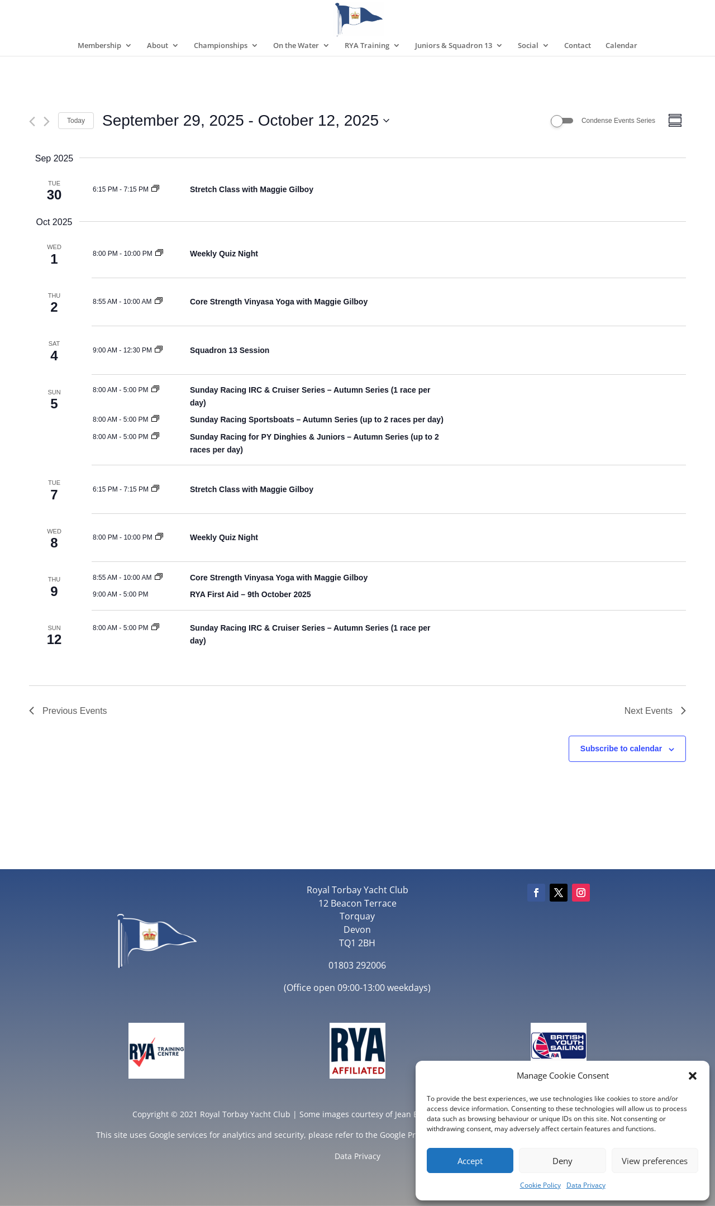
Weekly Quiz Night (224, 253)
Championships (220, 45)
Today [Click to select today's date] (76, 121)
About (157, 45)
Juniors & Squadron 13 (453, 45)
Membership (99, 45)
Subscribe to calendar (621, 748)
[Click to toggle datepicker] (245, 120)
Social (528, 45)
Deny (562, 1160)
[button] (692, 1075)
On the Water (296, 45)
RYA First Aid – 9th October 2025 (250, 594)
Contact (577, 45)
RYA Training (367, 45)
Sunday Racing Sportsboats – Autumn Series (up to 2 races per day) (317, 419)
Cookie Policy (540, 1185)
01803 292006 (357, 965)
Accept (470, 1160)
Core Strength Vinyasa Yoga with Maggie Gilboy (279, 301)
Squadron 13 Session (229, 350)
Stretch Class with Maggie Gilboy (251, 189)
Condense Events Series (618, 121)
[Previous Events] (32, 121)
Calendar (621, 45)
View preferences (655, 1160)
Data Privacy (586, 1185)
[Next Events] (47, 121)
